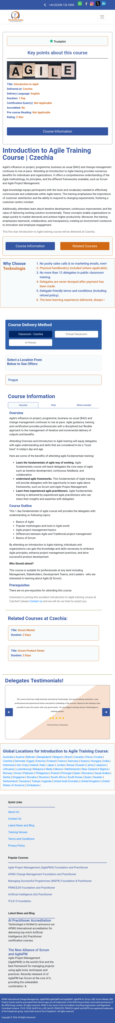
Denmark (19, 761)
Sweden (98, 777)
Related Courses (84, 246)
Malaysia (38, 769)
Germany (73, 761)
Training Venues (17, 832)
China (88, 757)
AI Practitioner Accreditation (29, 920)
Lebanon (101, 765)
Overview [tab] (23, 405)
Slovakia (31, 777)
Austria (20, 757)
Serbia (6, 777)
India (106, 761)
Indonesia (9, 765)
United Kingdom (90, 781)
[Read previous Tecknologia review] (102, 712)
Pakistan (28, 773)
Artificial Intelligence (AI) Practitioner (30, 894)
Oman (17, 773)
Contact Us (14, 818)
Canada (78, 757)
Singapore (18, 777)
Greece (85, 761)
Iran (19, 765)
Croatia (98, 757)
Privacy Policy (16, 845)
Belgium (58, 757)
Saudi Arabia (102, 773)
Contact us (35, 601)
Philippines (42, 773)
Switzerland (10, 781)
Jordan (60, 765)
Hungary (96, 761)
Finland (51, 761)
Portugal (66, 773)
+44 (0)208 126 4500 (57, 5)
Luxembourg (23, 769)
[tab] (30, 334)
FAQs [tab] (53, 405)
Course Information (57, 131)
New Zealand (90, 769)
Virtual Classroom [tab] (76, 334)
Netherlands (72, 769)
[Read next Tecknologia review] (13, 712)
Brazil (68, 757)
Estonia (40, 761)
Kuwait (80, 765)
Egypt (30, 761)
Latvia (90, 765)
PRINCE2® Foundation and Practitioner (31, 887)
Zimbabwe (32, 785)
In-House (30, 342)
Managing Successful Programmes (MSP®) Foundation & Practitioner (50, 881)
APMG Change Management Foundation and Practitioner (42, 874)
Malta (49, 769)
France (62, 761)
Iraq (25, 765)
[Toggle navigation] (102, 16)
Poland (55, 773)
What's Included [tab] (84, 405)
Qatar (76, 773)
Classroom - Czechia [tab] (30, 334)
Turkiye (36, 781)
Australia (8, 757)
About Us (13, 812)
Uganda (47, 781)
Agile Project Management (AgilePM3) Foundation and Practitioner (48, 867)
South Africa (58, 777)
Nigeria (103, 769)
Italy (42, 765)
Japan (50, 765)
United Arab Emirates (66, 781)
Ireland (34, 765)
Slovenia (44, 777)
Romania (87, 773)
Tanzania (24, 781)
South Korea (75, 777)
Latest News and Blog (21, 825)
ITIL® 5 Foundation (19, 901)
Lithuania (8, 769)
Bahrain (30, 757)
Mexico (59, 769)
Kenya (70, 765)
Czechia (7, 761)
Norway (7, 773)
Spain (87, 777)
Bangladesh (44, 757)
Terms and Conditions (21, 839)
